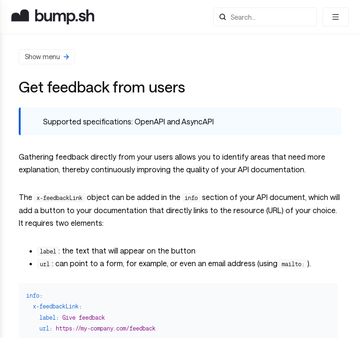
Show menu (47, 57)
